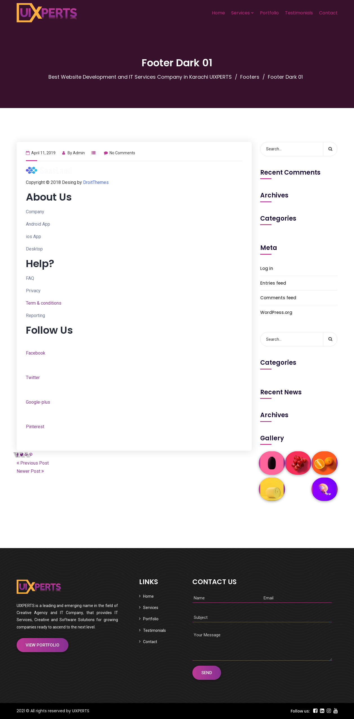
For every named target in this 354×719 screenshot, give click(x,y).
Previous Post (33, 463)
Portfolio (269, 13)
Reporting (35, 315)
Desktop (34, 249)
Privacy (33, 290)
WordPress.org (276, 312)
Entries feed (273, 283)
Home (218, 13)
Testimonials (299, 13)
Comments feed (278, 298)
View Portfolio (42, 645)
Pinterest (35, 426)
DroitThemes (96, 182)
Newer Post (30, 471)
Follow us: (300, 711)
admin (79, 153)
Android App (38, 224)
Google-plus (38, 402)
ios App (33, 236)
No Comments (119, 153)
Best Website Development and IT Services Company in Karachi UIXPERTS (140, 76)
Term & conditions (43, 303)
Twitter (33, 377)
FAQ (30, 278)
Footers (249, 76)
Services (240, 13)
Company (35, 211)
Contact (328, 13)
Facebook (35, 353)
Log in (266, 268)
